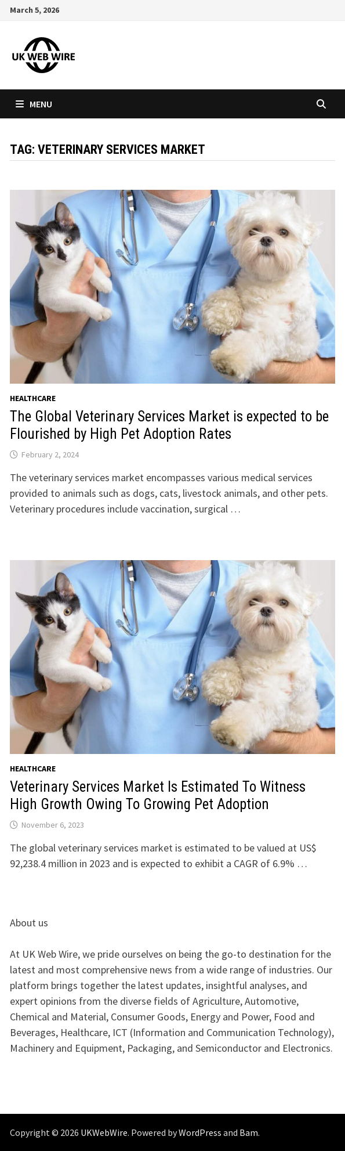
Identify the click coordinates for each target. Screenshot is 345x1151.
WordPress (200, 1132)
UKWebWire (104, 1132)
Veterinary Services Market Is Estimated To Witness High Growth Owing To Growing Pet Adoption (158, 795)
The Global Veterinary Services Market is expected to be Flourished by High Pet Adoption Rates (169, 425)
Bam (248, 1132)
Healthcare (33, 398)
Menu (34, 104)
